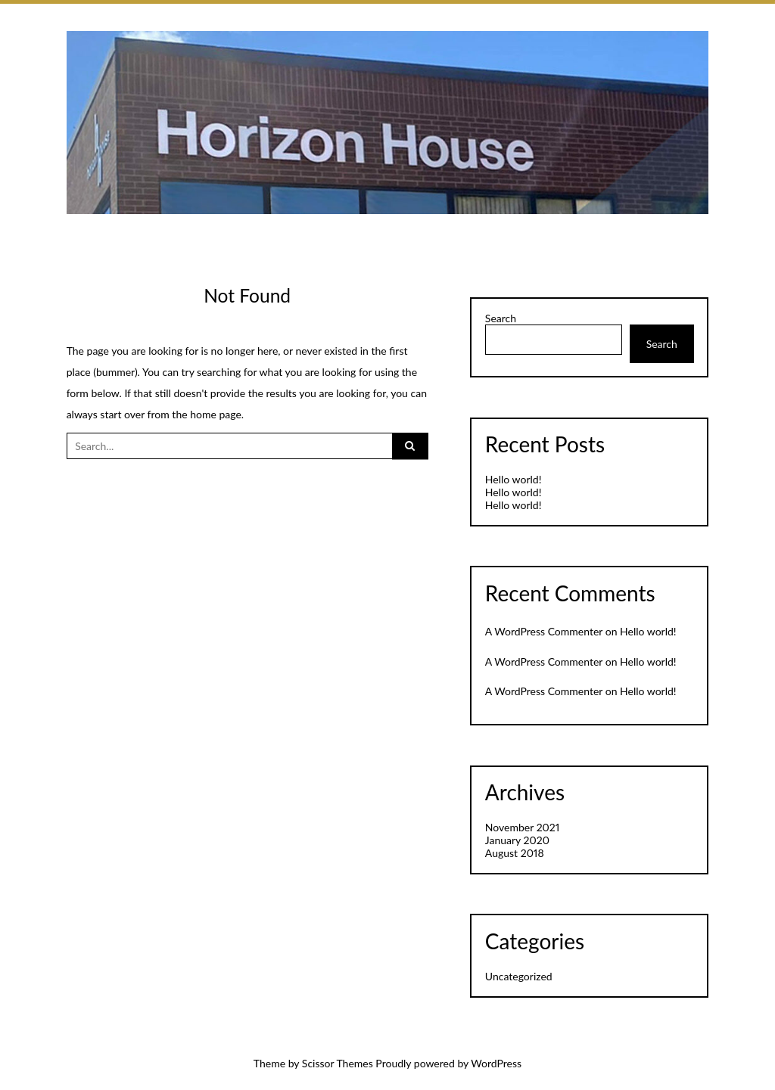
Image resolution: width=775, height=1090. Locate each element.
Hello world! (513, 479)
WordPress (496, 1063)
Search (500, 318)
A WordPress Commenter (543, 631)
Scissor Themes (337, 1063)
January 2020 (517, 840)
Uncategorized (518, 976)
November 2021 (522, 827)
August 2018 (514, 852)
